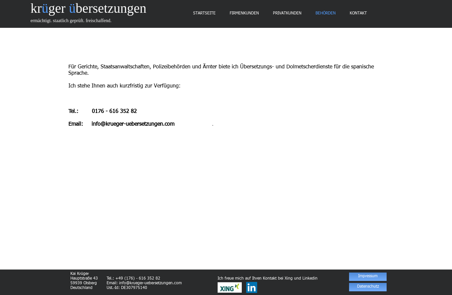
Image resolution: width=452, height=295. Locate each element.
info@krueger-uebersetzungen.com (133, 124)
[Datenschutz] (368, 287)
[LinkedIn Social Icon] (251, 287)
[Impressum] (368, 277)
